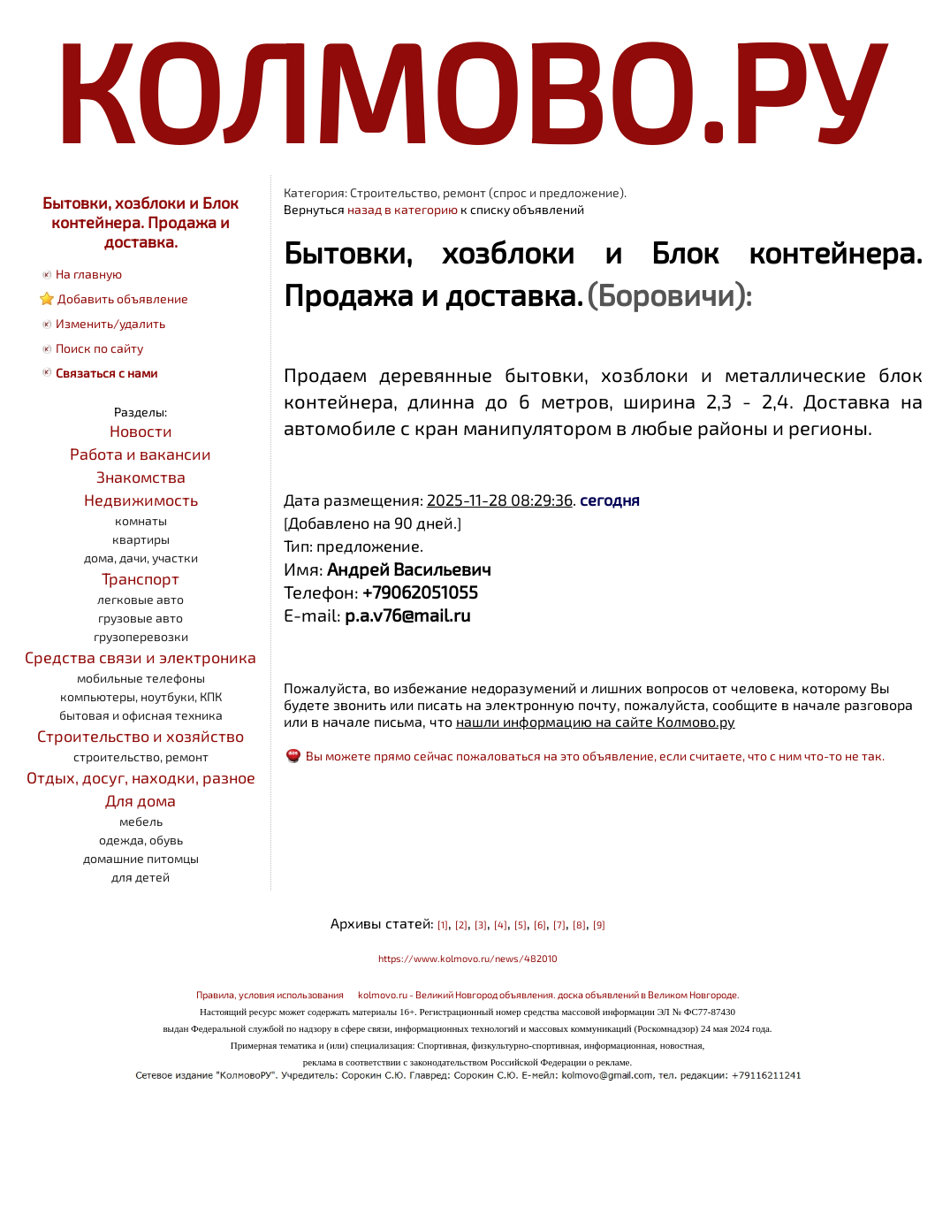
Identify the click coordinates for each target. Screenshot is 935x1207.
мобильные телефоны (141, 677)
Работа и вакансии (140, 453)
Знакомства (141, 476)
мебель (141, 821)
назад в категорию (402, 209)
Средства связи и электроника (140, 657)
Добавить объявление (122, 298)
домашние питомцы (141, 858)
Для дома (140, 800)
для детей (140, 876)
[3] (481, 924)
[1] (442, 924)
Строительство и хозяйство (140, 735)
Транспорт (140, 578)
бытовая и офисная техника (141, 714)
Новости (141, 430)
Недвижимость (141, 499)
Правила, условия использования (270, 994)
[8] (579, 924)
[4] (500, 924)
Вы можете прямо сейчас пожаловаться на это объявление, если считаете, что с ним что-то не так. (595, 755)
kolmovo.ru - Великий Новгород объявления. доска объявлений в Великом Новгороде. (549, 994)
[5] (520, 924)
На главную (89, 273)
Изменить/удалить (110, 323)
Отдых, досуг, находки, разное (141, 777)
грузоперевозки (141, 636)
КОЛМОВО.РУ (467, 89)
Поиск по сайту (99, 347)
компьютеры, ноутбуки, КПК (141, 696)
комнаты (141, 520)
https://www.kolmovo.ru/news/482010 (468, 958)
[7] (559, 924)
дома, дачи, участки (141, 557)
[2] (461, 924)
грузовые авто (140, 617)
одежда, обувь (141, 839)
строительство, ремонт (141, 756)
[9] (599, 924)
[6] (540, 924)
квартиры (141, 538)
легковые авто (140, 599)
